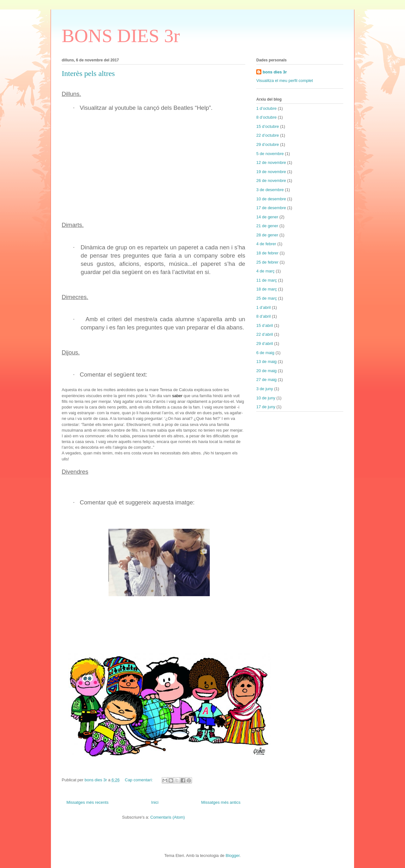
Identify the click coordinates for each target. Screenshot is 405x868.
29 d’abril (264, 343)
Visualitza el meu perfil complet (284, 80)
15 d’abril (264, 325)
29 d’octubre (267, 144)
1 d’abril (263, 307)
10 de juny (265, 398)
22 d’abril (264, 334)
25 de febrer (267, 262)
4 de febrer (266, 243)
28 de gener (267, 235)
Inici (155, 802)
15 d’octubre (267, 126)
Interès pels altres (88, 73)
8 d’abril (263, 316)
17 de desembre (271, 207)
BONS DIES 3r (121, 35)
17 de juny (265, 406)
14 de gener (267, 217)
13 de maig (266, 361)
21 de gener (267, 225)
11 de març (266, 280)
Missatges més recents (87, 802)
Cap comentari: (139, 779)
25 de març (266, 298)
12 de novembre (271, 162)
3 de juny (264, 388)
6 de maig (265, 352)
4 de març (265, 271)
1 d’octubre (266, 108)
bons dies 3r (275, 72)
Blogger (233, 855)
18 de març (266, 289)
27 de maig (266, 379)
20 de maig (266, 370)
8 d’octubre (266, 117)
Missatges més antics (220, 802)
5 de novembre (270, 153)
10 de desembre (271, 199)
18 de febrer (267, 253)
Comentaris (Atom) (167, 817)
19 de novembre (271, 171)
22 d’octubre (267, 135)
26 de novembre (271, 180)
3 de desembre (270, 189)
